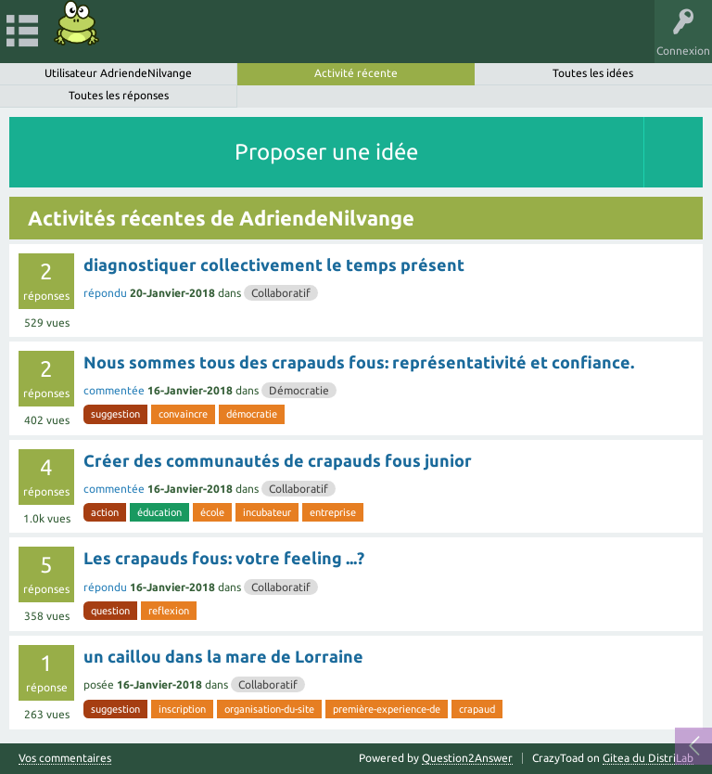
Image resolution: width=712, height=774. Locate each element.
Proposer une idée (326, 151)
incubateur (267, 512)
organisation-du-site (269, 709)
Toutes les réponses (119, 95)
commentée (114, 390)
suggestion (115, 413)
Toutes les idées (593, 73)
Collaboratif (281, 293)
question (110, 610)
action (105, 512)
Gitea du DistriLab (648, 758)
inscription (182, 709)
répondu (105, 293)
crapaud (477, 709)
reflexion (168, 610)
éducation (159, 512)
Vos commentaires (65, 758)
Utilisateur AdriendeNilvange (118, 73)
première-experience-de (386, 709)
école (212, 512)
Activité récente (356, 73)
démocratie (251, 413)
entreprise (333, 512)
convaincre (183, 413)
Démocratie (299, 390)
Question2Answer (467, 758)
